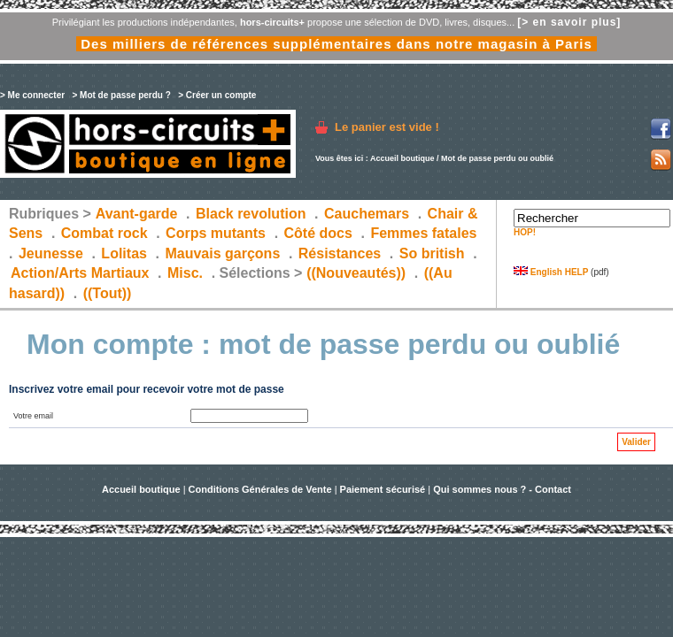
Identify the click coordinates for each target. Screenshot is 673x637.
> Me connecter (32, 95)
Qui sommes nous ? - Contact (502, 489)
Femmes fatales (423, 233)
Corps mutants (217, 233)
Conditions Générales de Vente (260, 489)
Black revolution (251, 213)
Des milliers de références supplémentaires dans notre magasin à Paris (336, 43)
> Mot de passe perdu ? (121, 95)
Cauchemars (366, 213)
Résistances (339, 253)
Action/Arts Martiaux (80, 272)
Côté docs (318, 233)
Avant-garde (137, 213)
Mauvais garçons (222, 253)
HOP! (525, 232)
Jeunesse (51, 253)
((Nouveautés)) (356, 272)
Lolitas (124, 253)
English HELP (551, 272)
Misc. (185, 272)
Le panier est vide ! (387, 127)
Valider (636, 442)
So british (432, 253)
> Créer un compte (217, 95)
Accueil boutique (402, 158)
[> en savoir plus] (569, 22)
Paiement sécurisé (383, 489)
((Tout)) (107, 293)
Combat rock (104, 233)
